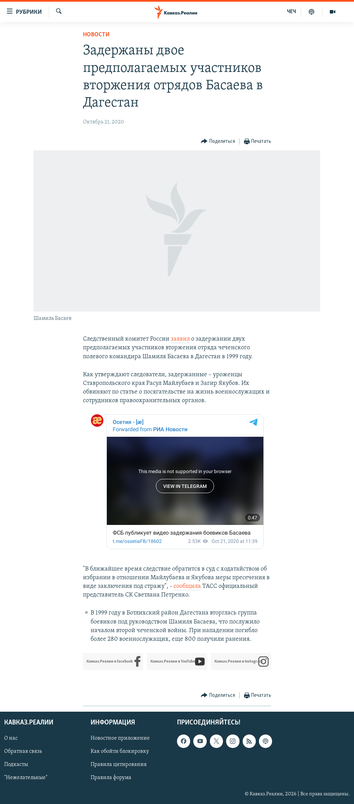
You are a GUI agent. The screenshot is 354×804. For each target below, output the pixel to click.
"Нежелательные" (25, 778)
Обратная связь (23, 752)
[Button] (218, 141)
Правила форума (111, 778)
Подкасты (16, 765)
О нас (11, 738)
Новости (96, 34)
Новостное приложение (120, 738)
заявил (180, 339)
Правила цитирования (119, 765)
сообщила (187, 586)
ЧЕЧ (291, 12)
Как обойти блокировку (120, 752)
